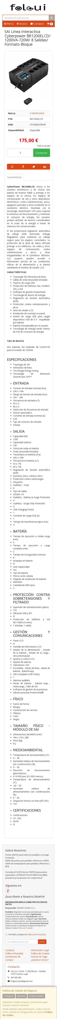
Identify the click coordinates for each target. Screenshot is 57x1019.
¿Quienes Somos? (39, 959)
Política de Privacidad (25, 928)
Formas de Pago (39, 956)
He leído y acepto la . (27, 934)
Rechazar (21, 996)
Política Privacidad (14, 953)
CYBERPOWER (37, 113)
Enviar (42, 941)
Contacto (37, 23)
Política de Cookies (40, 953)
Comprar (41, 153)
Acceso (22, 23)
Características (14, 177)
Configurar (8, 996)
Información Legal (40, 950)
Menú (9, 23)
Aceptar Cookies (36, 996)
